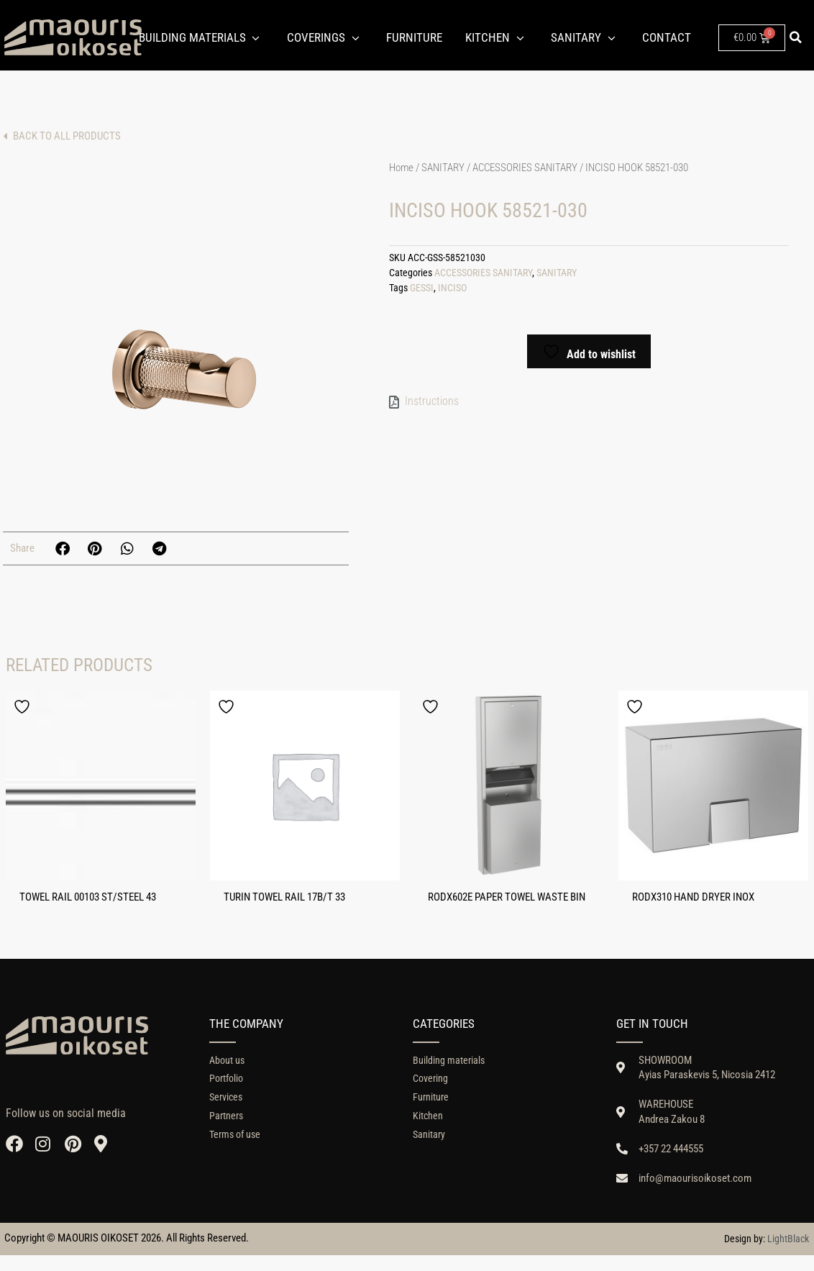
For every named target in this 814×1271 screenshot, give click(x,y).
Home (401, 167)
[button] (795, 37)
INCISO (452, 288)
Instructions (432, 401)
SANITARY (443, 167)
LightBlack (788, 1254)
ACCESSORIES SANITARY (524, 167)
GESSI (422, 288)
